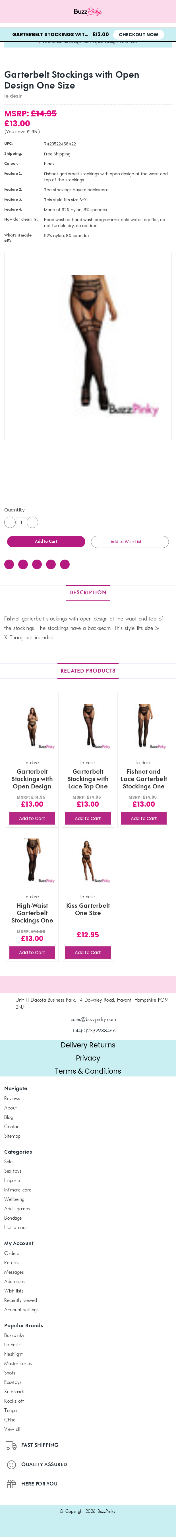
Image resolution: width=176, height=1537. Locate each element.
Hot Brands (15, 1228)
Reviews (12, 1099)
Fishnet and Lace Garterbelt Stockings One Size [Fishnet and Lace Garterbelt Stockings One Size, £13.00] (144, 779)
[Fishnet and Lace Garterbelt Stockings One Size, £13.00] (143, 726)
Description (88, 593)
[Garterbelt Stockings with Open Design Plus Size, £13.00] (32, 726)
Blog (8, 1118)
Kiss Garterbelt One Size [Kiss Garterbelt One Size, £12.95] (88, 910)
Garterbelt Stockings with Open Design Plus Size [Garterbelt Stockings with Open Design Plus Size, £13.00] (32, 779)
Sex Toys (12, 1171)
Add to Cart (32, 818)
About (10, 1108)
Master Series (18, 1364)
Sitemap (12, 1136)
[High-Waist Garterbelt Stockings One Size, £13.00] (32, 860)
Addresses (14, 1282)
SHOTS (9, 1373)
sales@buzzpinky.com (93, 1020)
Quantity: (15, 510)
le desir (12, 1345)
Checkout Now (138, 34)
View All (12, 1430)
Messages (14, 1272)
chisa (10, 1420)
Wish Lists (13, 1291)
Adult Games (17, 1209)
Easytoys (12, 1383)
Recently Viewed (20, 1301)
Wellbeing (14, 1200)
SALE (8, 1162)
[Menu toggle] (22, 11)
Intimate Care (18, 1190)
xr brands (14, 1392)
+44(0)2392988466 (94, 1031)
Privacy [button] (88, 1058)
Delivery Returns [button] (88, 1045)
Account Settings (21, 1310)
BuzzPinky (14, 1336)
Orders (11, 1254)
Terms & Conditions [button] (88, 1071)
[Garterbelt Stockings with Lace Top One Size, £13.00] (88, 726)
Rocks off (14, 1401)
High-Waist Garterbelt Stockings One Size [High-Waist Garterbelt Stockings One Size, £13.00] (32, 913)
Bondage (13, 1218)
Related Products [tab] (88, 671)
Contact (12, 1127)
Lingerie (12, 1181)
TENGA (10, 1411)
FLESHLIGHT (13, 1354)
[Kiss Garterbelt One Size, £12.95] (88, 860)
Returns (12, 1263)
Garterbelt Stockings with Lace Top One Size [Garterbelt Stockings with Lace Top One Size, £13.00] (88, 779)
